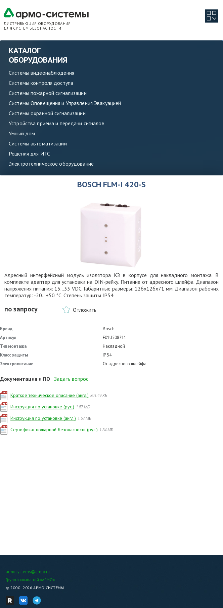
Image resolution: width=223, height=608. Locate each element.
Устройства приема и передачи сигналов (56, 123)
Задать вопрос (71, 378)
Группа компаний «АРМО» (30, 579)
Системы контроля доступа (41, 82)
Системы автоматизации (38, 143)
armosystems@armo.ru (28, 571)
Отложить (84, 309)
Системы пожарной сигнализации (48, 93)
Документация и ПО (25, 378)
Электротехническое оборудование (51, 163)
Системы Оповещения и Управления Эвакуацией (65, 103)
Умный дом (22, 133)
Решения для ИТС (29, 153)
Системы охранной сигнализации (47, 113)
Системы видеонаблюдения (41, 72)
